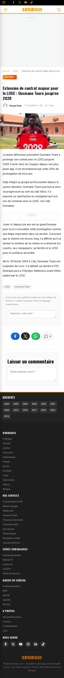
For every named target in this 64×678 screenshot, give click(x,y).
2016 (43, 410)
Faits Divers (8, 480)
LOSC (7, 287)
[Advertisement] (32, 41)
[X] (13, 644)
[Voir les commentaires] (47, 336)
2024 (25, 404)
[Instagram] (28, 644)
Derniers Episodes (12, 555)
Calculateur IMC (10, 524)
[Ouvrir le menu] (5, 9)
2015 (52, 410)
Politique (7, 439)
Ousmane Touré (22, 287)
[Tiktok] (31, 2)
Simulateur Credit (11, 538)
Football (9, 77)
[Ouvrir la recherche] (59, 9)
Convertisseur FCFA (12, 501)
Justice (6, 448)
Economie (8, 452)
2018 (25, 410)
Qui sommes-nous (12, 617)
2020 (6, 410)
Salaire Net (8, 510)
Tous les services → (12, 542)
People (6, 461)
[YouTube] (25, 2)
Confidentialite (10, 626)
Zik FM (6, 595)
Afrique (6, 489)
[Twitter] (19, 2)
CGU (5, 630)
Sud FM (6, 600)
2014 (6, 416)
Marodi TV (8, 560)
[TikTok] (43, 644)
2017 (34, 410)
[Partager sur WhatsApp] (35, 336)
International (9, 457)
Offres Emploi (9, 533)
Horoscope (8, 529)
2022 (43, 404)
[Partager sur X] (25, 336)
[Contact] (3, 2)
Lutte (5, 475)
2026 (6, 404)
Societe (6, 443)
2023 (34, 404)
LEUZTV (7, 569)
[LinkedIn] (36, 644)
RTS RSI (6, 604)
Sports (6, 466)
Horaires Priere (10, 515)
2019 (15, 410)
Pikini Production (11, 573)
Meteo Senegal (10, 506)
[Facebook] (13, 2)
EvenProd (7, 564)
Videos (6, 484)
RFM (5, 591)
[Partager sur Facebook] (15, 336)
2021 (52, 404)
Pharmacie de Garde (13, 520)
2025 (15, 404)
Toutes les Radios (11, 586)
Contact (7, 621)
